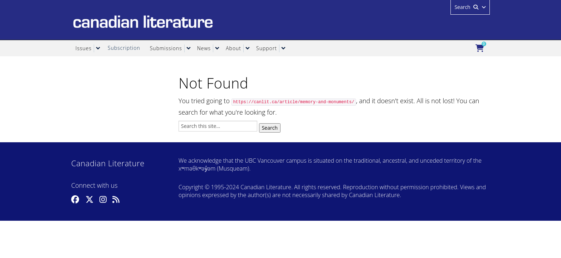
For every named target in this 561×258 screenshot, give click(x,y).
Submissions (166, 48)
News (204, 48)
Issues (83, 48)
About (233, 48)
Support (266, 48)
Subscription (124, 47)
